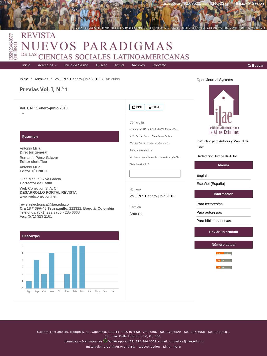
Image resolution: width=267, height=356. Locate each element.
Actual (119, 65)
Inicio (26, 65)
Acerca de (46, 65)
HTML (156, 107)
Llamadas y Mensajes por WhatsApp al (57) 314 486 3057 (110, 341)
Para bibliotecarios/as (214, 221)
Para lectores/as (209, 204)
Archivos (138, 65)
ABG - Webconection (144, 346)
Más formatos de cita (147, 173)
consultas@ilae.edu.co (186, 341)
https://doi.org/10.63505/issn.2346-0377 (193, 3)
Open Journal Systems (215, 80)
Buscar (101, 65)
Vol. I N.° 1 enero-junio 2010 (77, 79)
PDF (139, 107)
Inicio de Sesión (76, 65)
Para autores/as (209, 212)
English (202, 176)
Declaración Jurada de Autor (217, 156)
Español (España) (211, 184)
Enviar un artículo (223, 232)
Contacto (159, 65)
